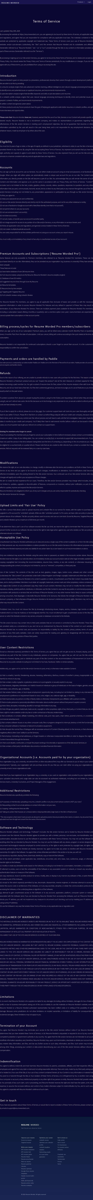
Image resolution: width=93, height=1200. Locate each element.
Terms (59, 1164)
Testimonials (61, 1159)
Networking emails (44, 1152)
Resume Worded (10, 3)
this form (51, 438)
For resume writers (63, 1147)
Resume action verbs (27, 1183)
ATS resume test (26, 1152)
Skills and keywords (27, 1180)
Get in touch (61, 1142)
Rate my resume (26, 1161)
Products (80, 2)
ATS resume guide (26, 1154)
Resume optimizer (26, 1168)
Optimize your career (46, 1138)
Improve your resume (28, 1138)
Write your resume (27, 1147)
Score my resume (26, 1140)
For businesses (62, 1145)
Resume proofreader (27, 1159)
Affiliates (60, 1149)
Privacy (60, 1161)
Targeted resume (26, 1142)
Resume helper (25, 1157)
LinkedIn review (44, 1140)
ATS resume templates (27, 1149)
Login (89, 2)
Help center (61, 1140)
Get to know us (62, 1138)
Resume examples (26, 1185)
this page (39, 411)
